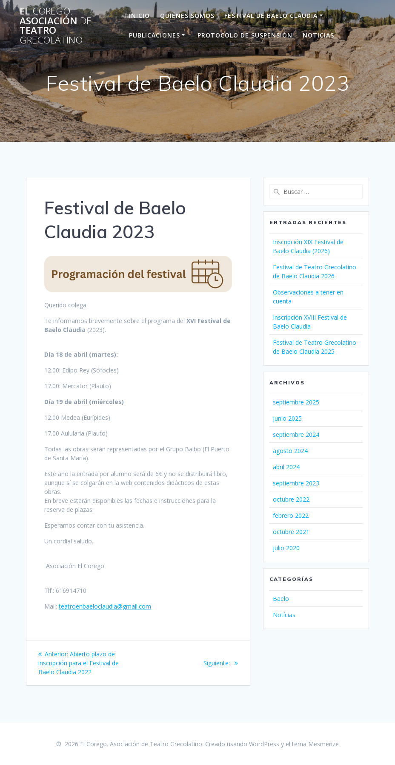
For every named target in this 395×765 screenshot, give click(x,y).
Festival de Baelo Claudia (271, 16)
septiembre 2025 (296, 402)
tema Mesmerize (315, 744)
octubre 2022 (291, 499)
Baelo (281, 599)
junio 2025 (287, 418)
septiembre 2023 (296, 483)
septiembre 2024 (296, 434)
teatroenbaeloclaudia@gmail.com (105, 606)
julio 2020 (286, 548)
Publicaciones (154, 35)
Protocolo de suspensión (245, 35)
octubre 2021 (291, 532)
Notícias (284, 615)
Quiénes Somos (187, 16)
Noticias (318, 35)
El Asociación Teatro (56, 25)
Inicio (139, 16)
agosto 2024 (290, 451)
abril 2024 (286, 467)
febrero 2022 (291, 515)
